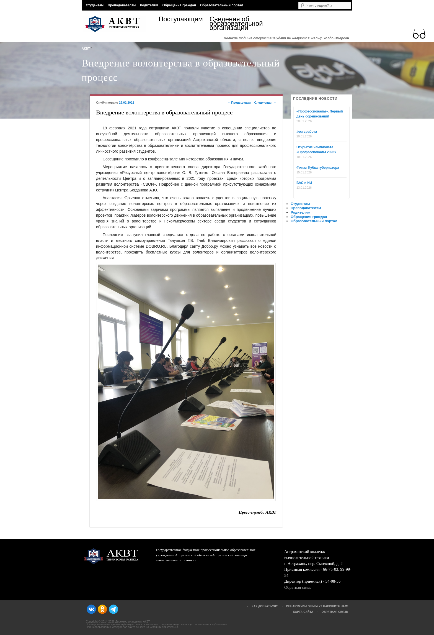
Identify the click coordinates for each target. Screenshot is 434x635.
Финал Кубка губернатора (317, 168)
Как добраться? (265, 606)
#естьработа (306, 132)
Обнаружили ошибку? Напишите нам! (317, 606)
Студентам (95, 5)
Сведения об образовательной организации (235, 23)
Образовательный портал (221, 5)
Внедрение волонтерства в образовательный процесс (181, 70)
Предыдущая (239, 102)
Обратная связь (297, 587)
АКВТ (86, 48)
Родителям (149, 5)
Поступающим (181, 20)
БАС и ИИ (304, 183)
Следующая (265, 102)
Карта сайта (303, 611)
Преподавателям (122, 5)
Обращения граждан (179, 5)
